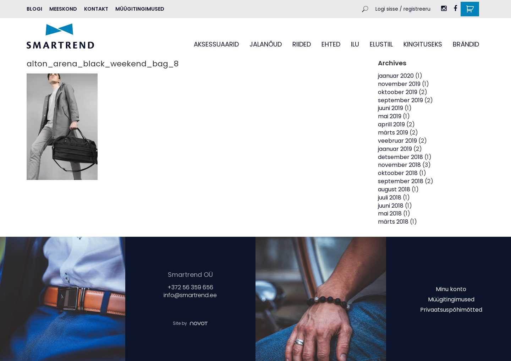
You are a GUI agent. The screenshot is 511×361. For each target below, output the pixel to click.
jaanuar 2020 (396, 76)
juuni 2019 (390, 108)
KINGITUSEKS (422, 44)
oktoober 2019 (397, 92)
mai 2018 (390, 213)
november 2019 (399, 84)
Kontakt (96, 8)
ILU (355, 44)
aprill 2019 (391, 124)
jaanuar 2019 (395, 149)
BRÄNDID (466, 44)
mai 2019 (389, 116)
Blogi (34, 8)
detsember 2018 (400, 157)
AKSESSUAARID (216, 44)
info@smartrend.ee (190, 295)
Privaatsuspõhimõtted (451, 309)
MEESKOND (63, 8)
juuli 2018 (389, 197)
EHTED (331, 44)
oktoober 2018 (398, 173)
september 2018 (400, 181)
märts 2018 (393, 222)
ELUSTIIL (381, 44)
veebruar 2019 (397, 141)
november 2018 (399, 165)
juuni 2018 (390, 206)
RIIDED (301, 44)
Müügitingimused (139, 8)
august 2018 (394, 189)
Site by (190, 323)
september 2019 (400, 100)
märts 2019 (393, 132)
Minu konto (451, 289)
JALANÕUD (265, 44)
